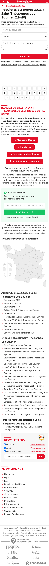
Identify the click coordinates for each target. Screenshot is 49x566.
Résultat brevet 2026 (15, 6)
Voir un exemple (37, 444)
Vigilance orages (11, 494)
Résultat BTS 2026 (12, 303)
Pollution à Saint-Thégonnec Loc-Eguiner (22, 389)
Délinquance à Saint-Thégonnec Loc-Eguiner (24, 386)
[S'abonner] (24, 456)
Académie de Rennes (13, 329)
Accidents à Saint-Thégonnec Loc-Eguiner (23, 382)
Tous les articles (20, 531)
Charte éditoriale (32, 528)
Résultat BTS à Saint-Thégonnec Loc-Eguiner (24, 320)
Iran (6, 481)
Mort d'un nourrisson (13, 507)
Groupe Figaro (21, 536)
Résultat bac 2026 (12, 300)
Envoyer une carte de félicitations (19, 333)
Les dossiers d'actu (13, 451)
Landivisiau (35, 62)
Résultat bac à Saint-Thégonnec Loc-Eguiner (24, 317)
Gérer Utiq (42, 533)
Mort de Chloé (10, 497)
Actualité (9, 444)
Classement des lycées (14, 307)
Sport (7, 448)
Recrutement (37, 531)
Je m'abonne (22, 212)
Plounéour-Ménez (20, 62)
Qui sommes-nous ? (10, 528)
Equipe (22, 528)
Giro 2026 (8, 491)
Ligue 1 (7, 477)
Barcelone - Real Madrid (14, 484)
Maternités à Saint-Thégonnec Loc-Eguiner (23, 348)
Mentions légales (9, 536)
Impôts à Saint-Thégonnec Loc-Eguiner (21, 367)
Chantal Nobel (10, 511)
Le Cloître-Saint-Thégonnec (34, 65)
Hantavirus (9, 474)
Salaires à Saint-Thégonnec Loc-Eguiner (22, 364)
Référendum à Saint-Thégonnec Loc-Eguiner (24, 414)
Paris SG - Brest (11, 487)
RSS (28, 531)
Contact (10, 531)
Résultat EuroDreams (14, 514)
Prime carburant (11, 504)
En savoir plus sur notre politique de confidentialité (21, 217)
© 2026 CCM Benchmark (37, 536)
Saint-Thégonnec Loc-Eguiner (17, 345)
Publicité (42, 528)
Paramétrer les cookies (29, 533)
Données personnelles (11, 533)
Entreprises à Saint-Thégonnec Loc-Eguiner (23, 402)
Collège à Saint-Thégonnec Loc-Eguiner (21, 310)
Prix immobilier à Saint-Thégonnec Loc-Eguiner (25, 405)
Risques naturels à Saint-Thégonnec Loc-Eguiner (26, 392)
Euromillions (10, 501)
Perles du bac (10, 313)
